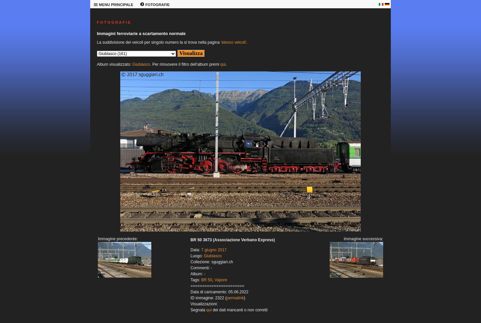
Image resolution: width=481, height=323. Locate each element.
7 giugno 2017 (213, 250)
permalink (235, 298)
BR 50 (206, 280)
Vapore (220, 280)
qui (223, 64)
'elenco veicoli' (234, 42)
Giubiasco (141, 64)
